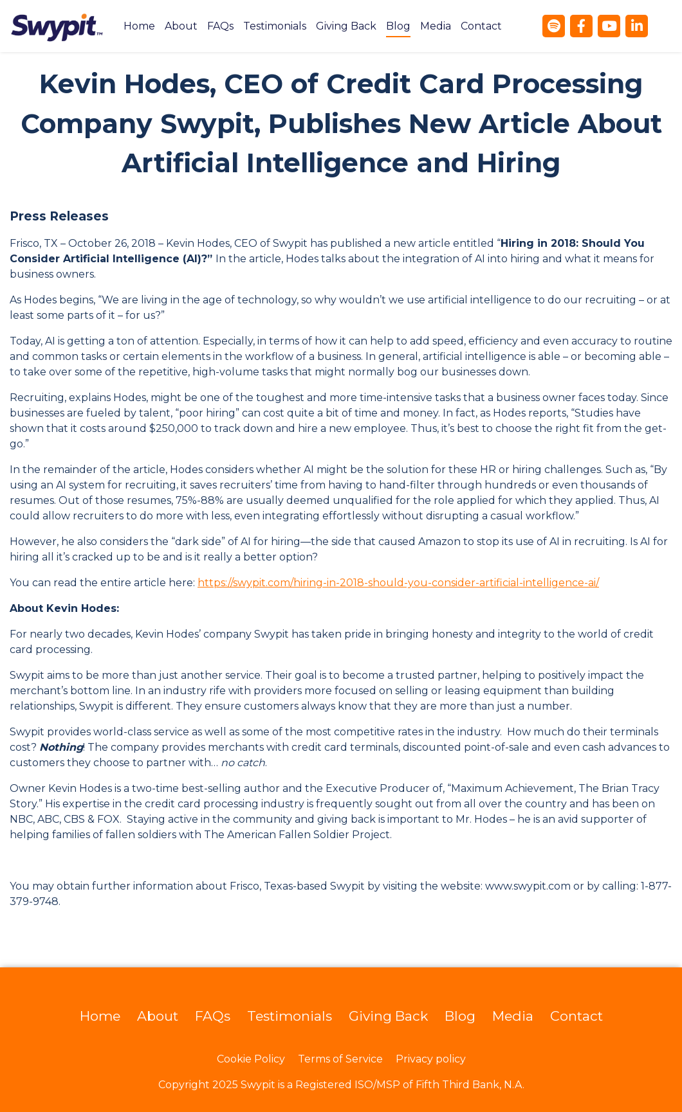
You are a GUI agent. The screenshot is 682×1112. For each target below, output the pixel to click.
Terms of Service (340, 1059)
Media (435, 26)
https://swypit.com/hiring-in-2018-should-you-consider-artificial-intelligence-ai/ (398, 583)
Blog (398, 26)
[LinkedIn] (636, 26)
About (181, 26)
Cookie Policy (251, 1059)
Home (139, 26)
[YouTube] (609, 26)
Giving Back (346, 26)
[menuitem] (139, 26)
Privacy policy (431, 1059)
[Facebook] (581, 26)
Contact (481, 26)
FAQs (220, 26)
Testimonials (274, 26)
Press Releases (59, 216)
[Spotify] (553, 26)
